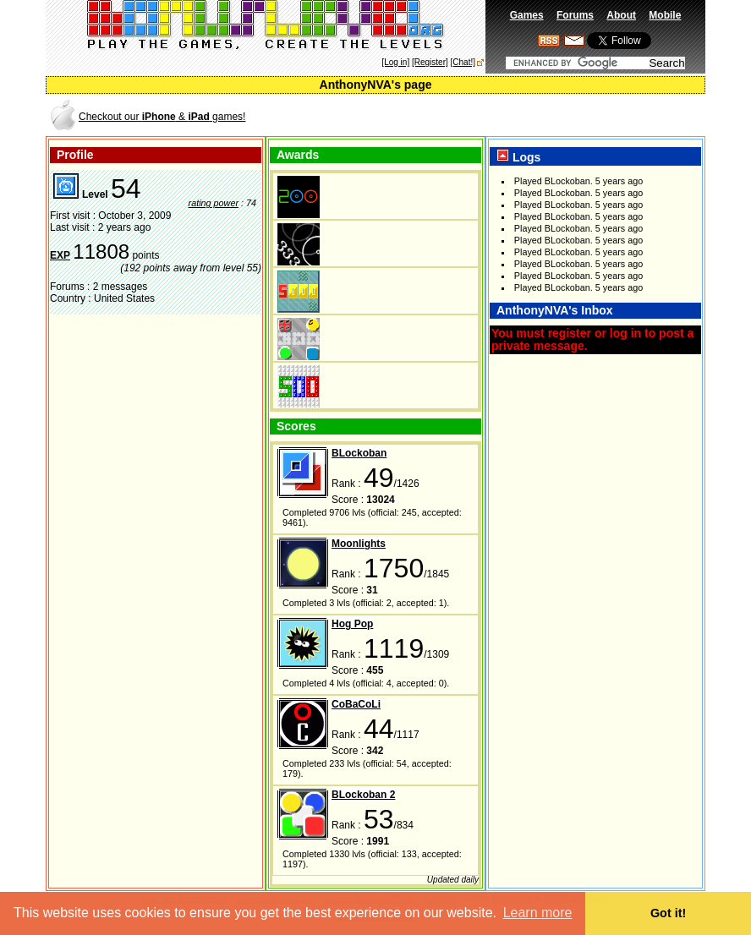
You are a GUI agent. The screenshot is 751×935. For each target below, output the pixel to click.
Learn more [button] (538, 912)
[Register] (430, 62)
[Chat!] (463, 62)
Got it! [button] (668, 913)
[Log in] (395, 62)
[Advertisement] (506, 115)
